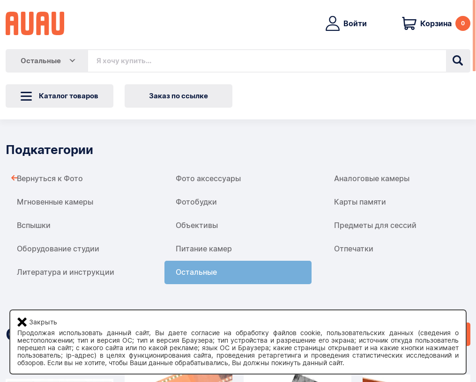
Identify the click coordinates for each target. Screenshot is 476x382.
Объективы (197, 225)
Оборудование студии (58, 248)
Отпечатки (353, 248)
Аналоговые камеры (371, 178)
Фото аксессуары (208, 178)
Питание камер (204, 248)
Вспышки (34, 225)
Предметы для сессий (375, 225)
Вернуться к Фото (50, 178)
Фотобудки (196, 202)
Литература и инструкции (65, 272)
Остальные (196, 272)
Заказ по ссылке (178, 96)
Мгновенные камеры (55, 202)
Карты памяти (360, 202)
